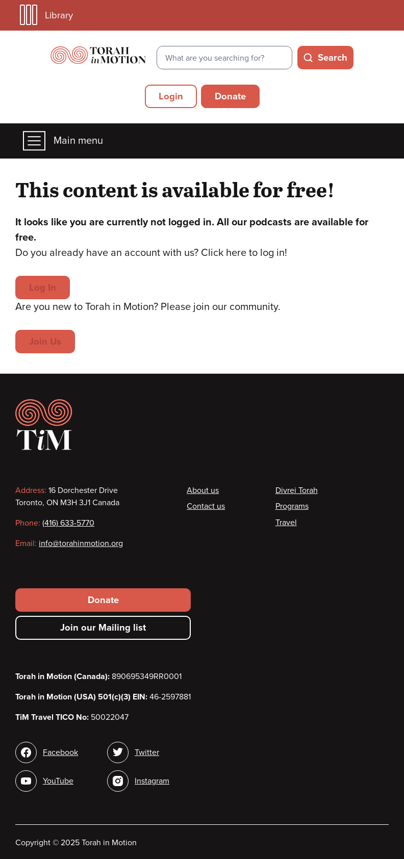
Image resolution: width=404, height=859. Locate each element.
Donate (230, 96)
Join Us (45, 341)
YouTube (58, 781)
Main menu (63, 141)
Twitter (147, 752)
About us (203, 490)
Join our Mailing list (103, 627)
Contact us (206, 506)
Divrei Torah (296, 490)
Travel (286, 522)
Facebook (60, 752)
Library (46, 15)
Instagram (152, 781)
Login (171, 96)
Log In (42, 287)
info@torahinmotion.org (81, 543)
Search (332, 57)
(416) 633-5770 (68, 523)
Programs (292, 506)
